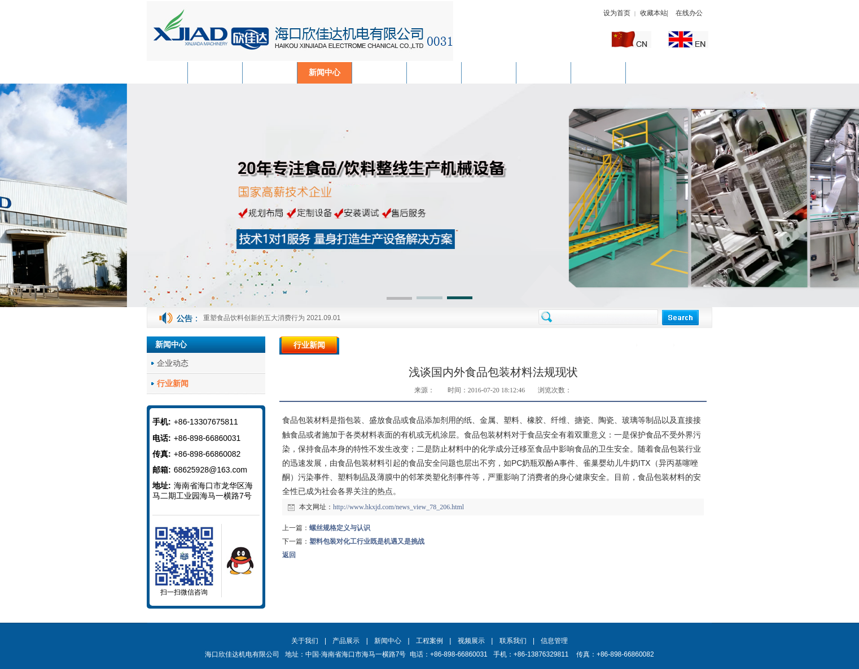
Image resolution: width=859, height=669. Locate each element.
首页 (625, 345)
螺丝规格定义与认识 (339, 528)
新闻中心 (656, 345)
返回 (289, 555)
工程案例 (429, 641)
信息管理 (554, 641)
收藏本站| (655, 13)
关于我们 (304, 641)
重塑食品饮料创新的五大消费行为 (254, 318)
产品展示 (346, 641)
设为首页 (616, 13)
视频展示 (471, 641)
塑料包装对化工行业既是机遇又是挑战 (366, 541)
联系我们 (513, 641)
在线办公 (689, 13)
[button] (400, 299)
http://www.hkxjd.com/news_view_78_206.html (398, 507)
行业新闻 (693, 345)
